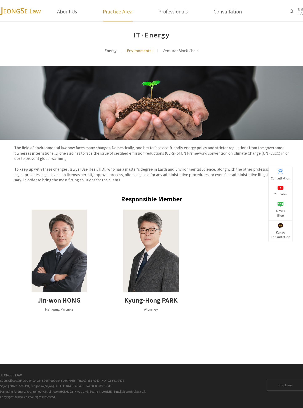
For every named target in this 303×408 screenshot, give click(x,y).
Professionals (173, 11)
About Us (67, 11)
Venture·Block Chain (181, 50)
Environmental (139, 50)
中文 (300, 13)
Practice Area (118, 11)
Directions (285, 385)
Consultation (228, 11)
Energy (111, 50)
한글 (300, 9)
